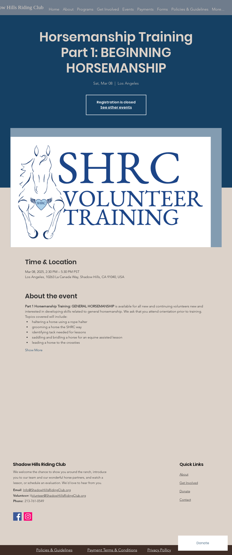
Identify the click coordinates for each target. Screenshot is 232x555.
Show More (34, 350)
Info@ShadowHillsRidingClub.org (47, 490)
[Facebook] (17, 516)
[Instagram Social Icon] (28, 516)
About (184, 474)
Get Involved (189, 483)
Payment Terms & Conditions (112, 550)
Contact (185, 500)
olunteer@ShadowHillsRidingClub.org (59, 495)
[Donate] (203, 543)
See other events (116, 107)
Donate (185, 491)
